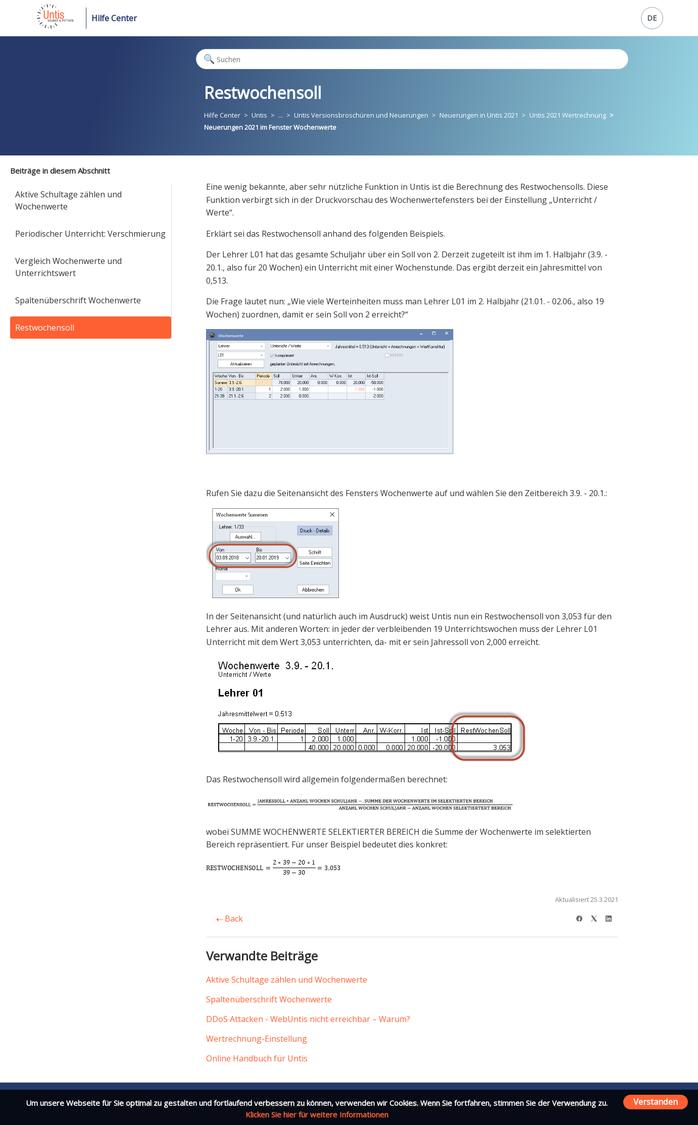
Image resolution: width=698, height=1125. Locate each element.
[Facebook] (582, 917)
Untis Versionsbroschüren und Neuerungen (361, 115)
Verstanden (655, 1101)
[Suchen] (412, 59)
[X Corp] (597, 917)
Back (229, 918)
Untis (259, 115)
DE (652, 18)
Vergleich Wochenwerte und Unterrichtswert (68, 267)
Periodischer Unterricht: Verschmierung (90, 233)
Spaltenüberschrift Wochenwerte (78, 300)
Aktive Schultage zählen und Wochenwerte (68, 200)
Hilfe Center (114, 18)
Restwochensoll (44, 327)
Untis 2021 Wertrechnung (567, 115)
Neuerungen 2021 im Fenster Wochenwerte (270, 127)
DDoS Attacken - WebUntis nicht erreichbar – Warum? (308, 1019)
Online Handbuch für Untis (257, 1058)
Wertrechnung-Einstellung (256, 1038)
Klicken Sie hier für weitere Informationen (316, 1114)
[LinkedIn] (612, 917)
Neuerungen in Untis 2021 (478, 115)
